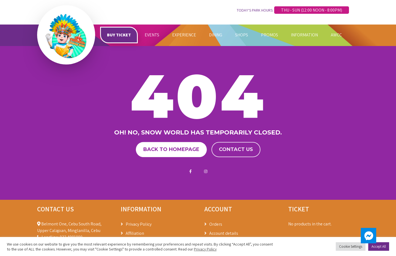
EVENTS (152, 35)
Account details (223, 233)
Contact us (236, 150)
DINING (215, 35)
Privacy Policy (139, 224)
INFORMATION (304, 35)
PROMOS (269, 35)
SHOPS (241, 35)
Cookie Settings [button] (350, 246)
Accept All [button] (379, 246)
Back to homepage (171, 150)
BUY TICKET (119, 35)
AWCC (336, 35)
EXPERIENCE (184, 35)
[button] (368, 235)
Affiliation (135, 233)
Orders (215, 224)
